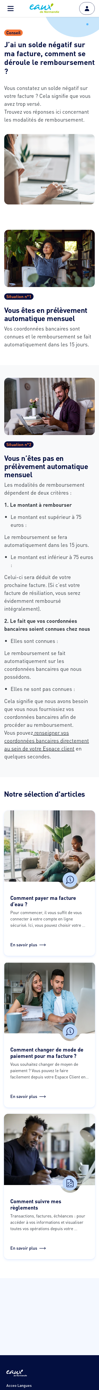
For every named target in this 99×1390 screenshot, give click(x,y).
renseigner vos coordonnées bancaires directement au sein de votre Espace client (46, 740)
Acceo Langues (19, 1385)
